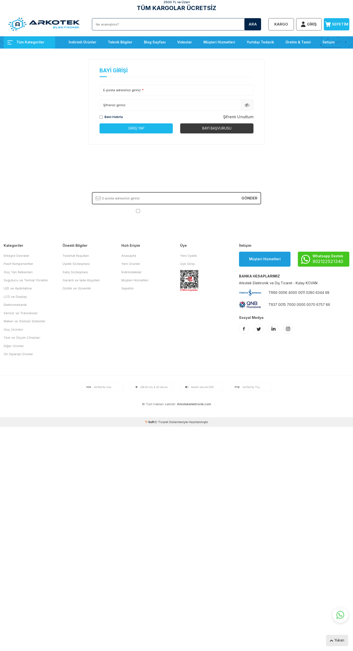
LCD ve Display (15, 297)
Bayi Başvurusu (216, 128)
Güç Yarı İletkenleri (18, 272)
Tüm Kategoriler (25, 42)
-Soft (150, 422)
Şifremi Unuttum (238, 116)
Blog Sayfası (155, 42)
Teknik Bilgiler (120, 42)
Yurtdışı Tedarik (260, 42)
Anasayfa (128, 256)
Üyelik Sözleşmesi (76, 264)
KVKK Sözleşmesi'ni (158, 211)
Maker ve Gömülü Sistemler (25, 321)
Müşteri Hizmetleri (219, 42)
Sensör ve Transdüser (21, 313)
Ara (253, 24)
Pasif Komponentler (18, 264)
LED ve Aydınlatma (18, 288)
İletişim (329, 42)
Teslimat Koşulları (76, 256)
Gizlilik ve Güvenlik (77, 288)
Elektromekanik (15, 305)
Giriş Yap (136, 128)
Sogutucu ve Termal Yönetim (26, 280)
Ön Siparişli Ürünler (18, 354)
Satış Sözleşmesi (75, 272)
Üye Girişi (187, 264)
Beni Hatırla (111, 117)
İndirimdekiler (131, 272)
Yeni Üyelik (188, 256)
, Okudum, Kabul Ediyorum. (176, 211)
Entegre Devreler (16, 256)
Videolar (184, 42)
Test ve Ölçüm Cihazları (22, 337)
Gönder (249, 197)
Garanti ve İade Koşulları (81, 280)
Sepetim (127, 288)
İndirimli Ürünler (82, 42)
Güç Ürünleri (13, 329)
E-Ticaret (161, 422)
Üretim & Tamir (298, 42)
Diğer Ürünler (14, 346)
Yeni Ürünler (130, 264)
